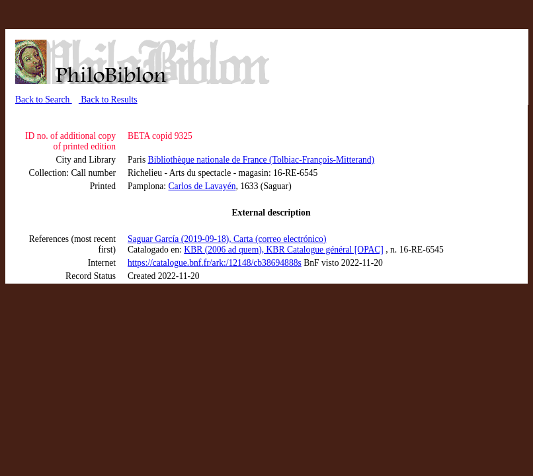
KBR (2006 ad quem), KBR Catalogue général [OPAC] (284, 250)
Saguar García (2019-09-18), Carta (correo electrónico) (227, 239)
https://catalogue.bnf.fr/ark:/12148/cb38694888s (215, 263)
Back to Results (108, 99)
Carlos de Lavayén (202, 186)
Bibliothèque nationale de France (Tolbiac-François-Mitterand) (261, 160)
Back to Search (43, 99)
